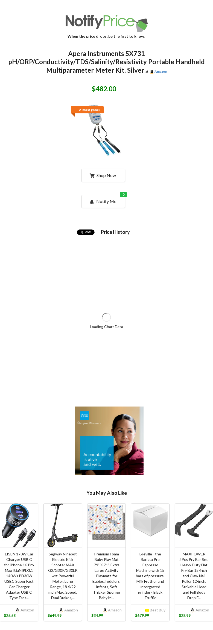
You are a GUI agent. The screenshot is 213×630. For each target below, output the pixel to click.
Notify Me (107, 199)
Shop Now (102, 175)
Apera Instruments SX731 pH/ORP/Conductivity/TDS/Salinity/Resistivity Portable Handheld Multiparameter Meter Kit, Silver (106, 61)
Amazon (160, 71)
